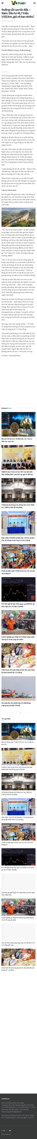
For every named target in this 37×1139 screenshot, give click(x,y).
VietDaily (8, 1134)
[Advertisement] (18, 381)
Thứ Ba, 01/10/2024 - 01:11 (9, 21)
